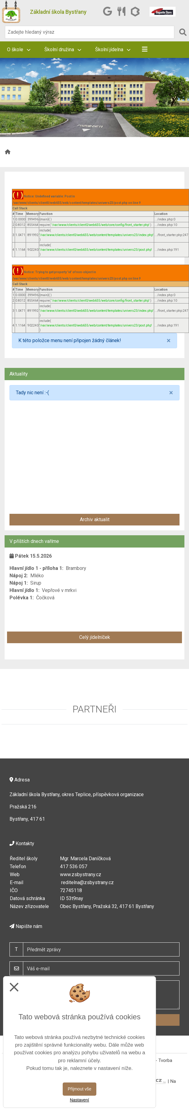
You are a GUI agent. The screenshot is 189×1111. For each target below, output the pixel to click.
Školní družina (62, 49)
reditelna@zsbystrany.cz (87, 882)
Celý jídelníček (94, 637)
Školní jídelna (112, 49)
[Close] (169, 340)
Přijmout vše (79, 1088)
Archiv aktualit (94, 519)
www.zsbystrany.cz (80, 874)
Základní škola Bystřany (58, 12)
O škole (18, 49)
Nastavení (79, 1100)
